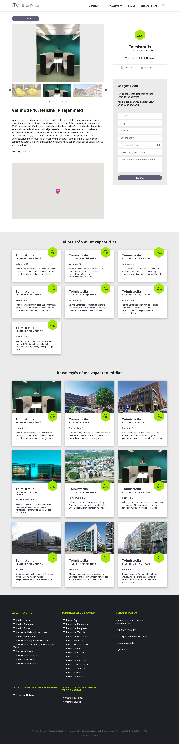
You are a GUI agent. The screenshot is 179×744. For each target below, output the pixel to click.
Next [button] (106, 90)
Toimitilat (95, 5)
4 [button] (62, 101)
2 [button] (53, 101)
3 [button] (58, 101)
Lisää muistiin (150, 67)
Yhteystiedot (149, 5)
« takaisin (25, 18)
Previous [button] (9, 90)
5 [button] (66, 101)
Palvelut (115, 5)
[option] (58, 53)
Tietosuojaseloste (124, 642)
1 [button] (49, 101)
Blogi (131, 5)
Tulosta (128, 67)
